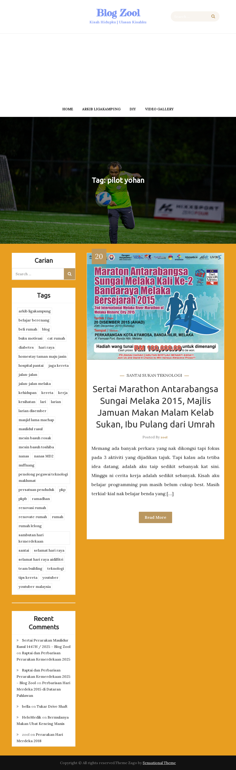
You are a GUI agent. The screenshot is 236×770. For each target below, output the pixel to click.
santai (134, 375)
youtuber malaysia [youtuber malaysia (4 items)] (35, 586)
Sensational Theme (159, 762)
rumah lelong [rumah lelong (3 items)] (30, 526)
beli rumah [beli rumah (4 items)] (28, 329)
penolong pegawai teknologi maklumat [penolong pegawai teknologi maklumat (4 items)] (43, 477)
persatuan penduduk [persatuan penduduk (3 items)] (36, 489)
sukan (149, 375)
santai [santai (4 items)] (24, 550)
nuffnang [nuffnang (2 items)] (26, 465)
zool (164, 437)
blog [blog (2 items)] (46, 329)
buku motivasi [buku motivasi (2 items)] (30, 338)
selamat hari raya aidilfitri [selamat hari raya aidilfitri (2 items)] (41, 559)
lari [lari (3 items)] (43, 401)
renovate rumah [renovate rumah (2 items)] (33, 516)
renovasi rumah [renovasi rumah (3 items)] (32, 507)
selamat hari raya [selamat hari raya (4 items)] (49, 550)
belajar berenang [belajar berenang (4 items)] (34, 320)
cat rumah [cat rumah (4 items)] (56, 338)
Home (67, 109)
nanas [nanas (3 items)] (24, 456)
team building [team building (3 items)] (30, 568)
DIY (133, 109)
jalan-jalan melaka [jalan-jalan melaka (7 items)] (35, 383)
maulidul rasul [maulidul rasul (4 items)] (31, 429)
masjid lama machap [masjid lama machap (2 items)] (36, 420)
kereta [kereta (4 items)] (47, 392)
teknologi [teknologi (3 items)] (55, 568)
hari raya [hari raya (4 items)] (46, 347)
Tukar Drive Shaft (52, 706)
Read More (155, 517)
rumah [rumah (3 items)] (57, 516)
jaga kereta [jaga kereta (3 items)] (58, 365)
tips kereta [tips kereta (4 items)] (28, 577)
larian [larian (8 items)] (56, 401)
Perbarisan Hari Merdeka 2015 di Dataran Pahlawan (43, 689)
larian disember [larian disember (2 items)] (32, 410)
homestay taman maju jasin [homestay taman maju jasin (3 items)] (42, 356)
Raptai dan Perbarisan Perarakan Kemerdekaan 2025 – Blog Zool (43, 676)
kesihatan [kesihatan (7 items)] (27, 401)
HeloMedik (31, 717)
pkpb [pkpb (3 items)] (23, 498)
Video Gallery (159, 109)
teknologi (169, 375)
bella (26, 706)
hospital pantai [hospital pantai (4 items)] (31, 365)
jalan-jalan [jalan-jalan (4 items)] (28, 374)
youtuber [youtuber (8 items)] (50, 577)
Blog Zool (118, 13)
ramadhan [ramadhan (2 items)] (41, 498)
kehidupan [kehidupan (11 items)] (27, 392)
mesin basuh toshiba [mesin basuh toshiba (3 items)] (36, 447)
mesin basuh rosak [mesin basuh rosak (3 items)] (35, 438)
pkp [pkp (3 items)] (62, 489)
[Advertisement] (118, 68)
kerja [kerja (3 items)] (62, 392)
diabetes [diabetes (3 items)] (26, 347)
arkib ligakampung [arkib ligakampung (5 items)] (35, 311)
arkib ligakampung (101, 109)
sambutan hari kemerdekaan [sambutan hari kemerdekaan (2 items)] (31, 538)
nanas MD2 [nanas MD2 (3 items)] (43, 456)
